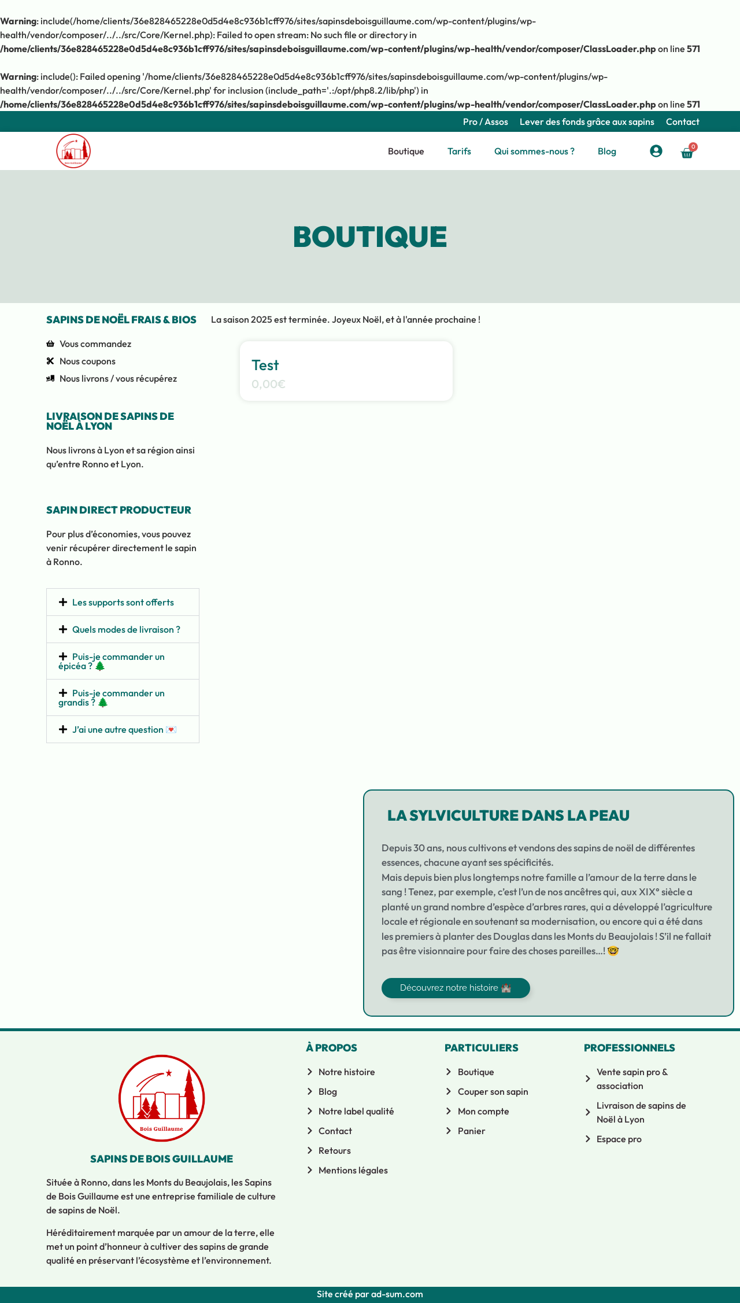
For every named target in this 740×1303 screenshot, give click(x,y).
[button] (123, 602)
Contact (683, 121)
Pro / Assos (485, 121)
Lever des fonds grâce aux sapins (587, 121)
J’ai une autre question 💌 (124, 729)
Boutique (406, 151)
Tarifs (459, 151)
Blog (607, 151)
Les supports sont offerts (123, 602)
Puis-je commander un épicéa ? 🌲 (111, 661)
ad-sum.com (396, 1294)
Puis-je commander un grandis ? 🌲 (111, 697)
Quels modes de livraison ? (126, 629)
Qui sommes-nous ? (534, 151)
